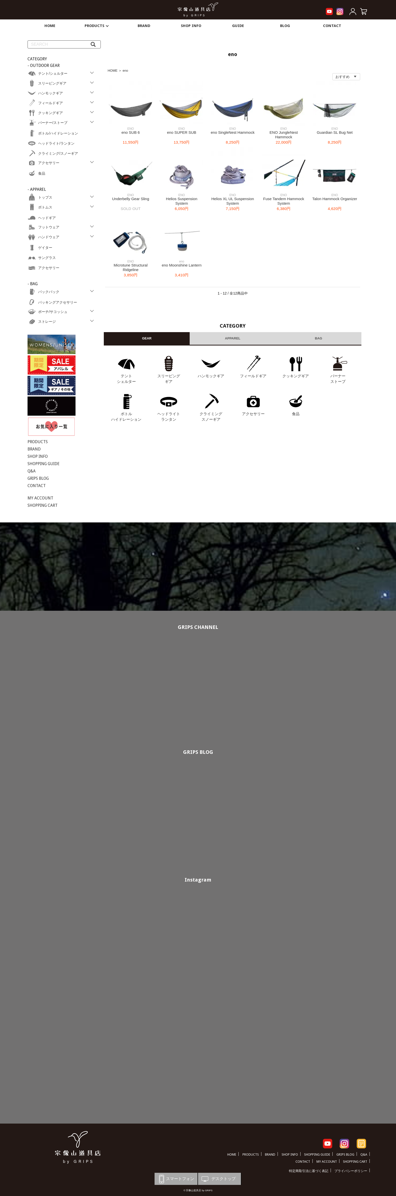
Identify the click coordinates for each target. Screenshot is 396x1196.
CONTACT (332, 25)
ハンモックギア (211, 376)
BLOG (285, 25)
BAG (318, 338)
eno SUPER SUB (181, 132)
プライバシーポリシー (350, 1171)
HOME (49, 25)
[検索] (93, 44)
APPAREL (232, 338)
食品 (296, 414)
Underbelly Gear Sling (130, 199)
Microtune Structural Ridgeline (130, 267)
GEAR (147, 338)
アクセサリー (253, 414)
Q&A (32, 471)
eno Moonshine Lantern (182, 265)
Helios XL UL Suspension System (232, 201)
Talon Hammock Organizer (334, 199)
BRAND (144, 25)
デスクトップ (218, 1179)
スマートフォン (175, 1179)
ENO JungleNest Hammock (283, 134)
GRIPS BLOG (38, 478)
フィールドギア (253, 376)
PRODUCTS (97, 25)
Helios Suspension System (181, 201)
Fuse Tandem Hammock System (283, 201)
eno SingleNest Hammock (232, 132)
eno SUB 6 (130, 132)
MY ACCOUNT (40, 498)
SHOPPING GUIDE (44, 463)
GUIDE (238, 25)
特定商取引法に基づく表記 (308, 1171)
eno (125, 70)
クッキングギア (295, 376)
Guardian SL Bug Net (335, 132)
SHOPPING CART (43, 505)
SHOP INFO (191, 25)
